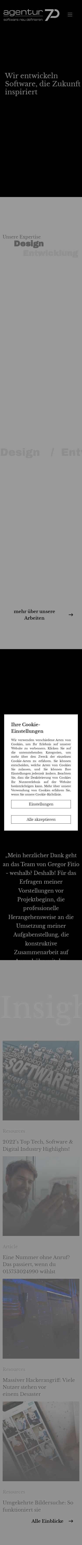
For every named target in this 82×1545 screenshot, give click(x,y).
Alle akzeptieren (41, 819)
